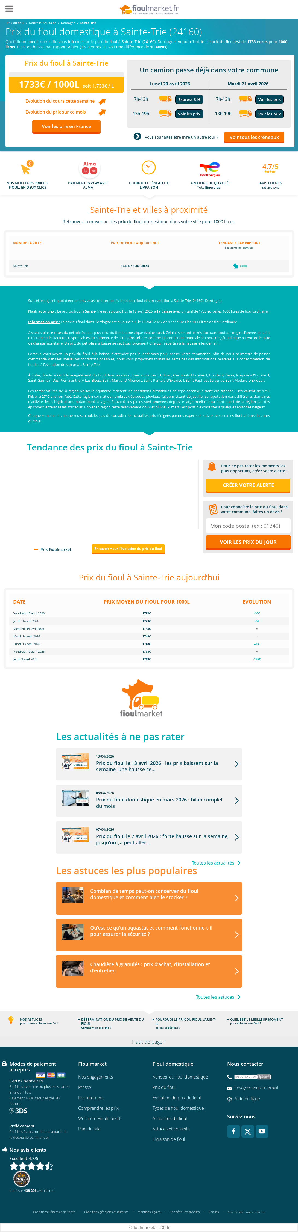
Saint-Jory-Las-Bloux (84, 380)
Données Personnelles (185, 1212)
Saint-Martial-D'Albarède (122, 380)
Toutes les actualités (213, 862)
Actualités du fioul (170, 1118)
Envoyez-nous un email (256, 1088)
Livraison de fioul (169, 1139)
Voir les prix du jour (248, 542)
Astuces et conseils (171, 1129)
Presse (84, 1087)
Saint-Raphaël (197, 380)
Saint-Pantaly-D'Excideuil (164, 380)
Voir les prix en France (66, 126)
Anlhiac (165, 375)
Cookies (214, 1212)
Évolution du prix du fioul (177, 1098)
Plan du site (89, 1129)
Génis (229, 375)
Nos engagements (95, 1077)
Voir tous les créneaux (254, 137)
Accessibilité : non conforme (246, 1212)
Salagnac (217, 380)
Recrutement (91, 1098)
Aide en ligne (247, 1099)
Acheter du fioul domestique (180, 1077)
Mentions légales (149, 1212)
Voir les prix (189, 114)
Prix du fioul (164, 1087)
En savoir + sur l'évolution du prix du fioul (128, 548)
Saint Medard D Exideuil (245, 380)
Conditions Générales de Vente (54, 1212)
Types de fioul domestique (178, 1108)
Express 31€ (189, 99)
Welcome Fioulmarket (99, 1118)
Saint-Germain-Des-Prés (47, 380)
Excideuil (216, 375)
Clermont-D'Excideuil (190, 375)
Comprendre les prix (98, 1108)
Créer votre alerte (248, 485)
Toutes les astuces (215, 996)
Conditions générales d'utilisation (106, 1212)
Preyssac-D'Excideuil (252, 375)
